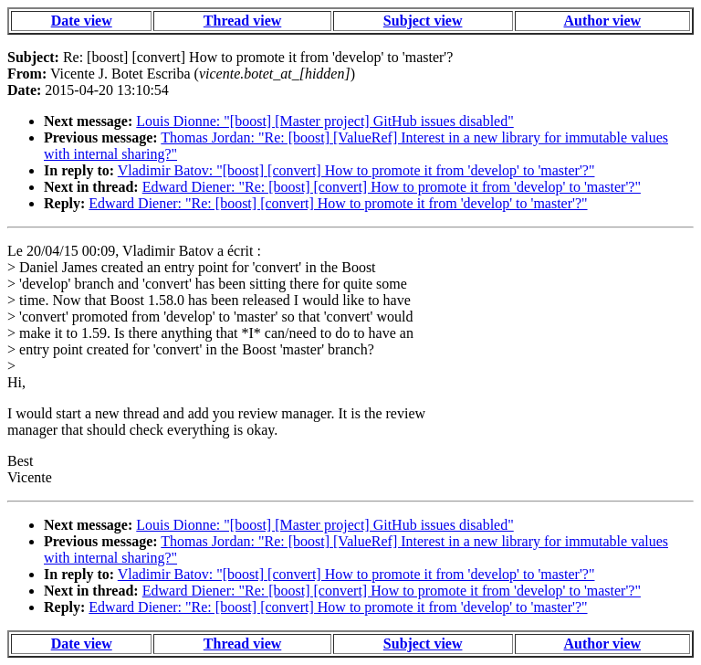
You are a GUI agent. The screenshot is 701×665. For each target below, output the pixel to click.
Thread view (242, 20)
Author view (603, 20)
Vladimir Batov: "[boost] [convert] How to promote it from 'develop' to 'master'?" (356, 170)
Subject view (423, 20)
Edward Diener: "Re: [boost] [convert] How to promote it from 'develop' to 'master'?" (391, 187)
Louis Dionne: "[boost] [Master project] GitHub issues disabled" (324, 121)
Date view (81, 20)
